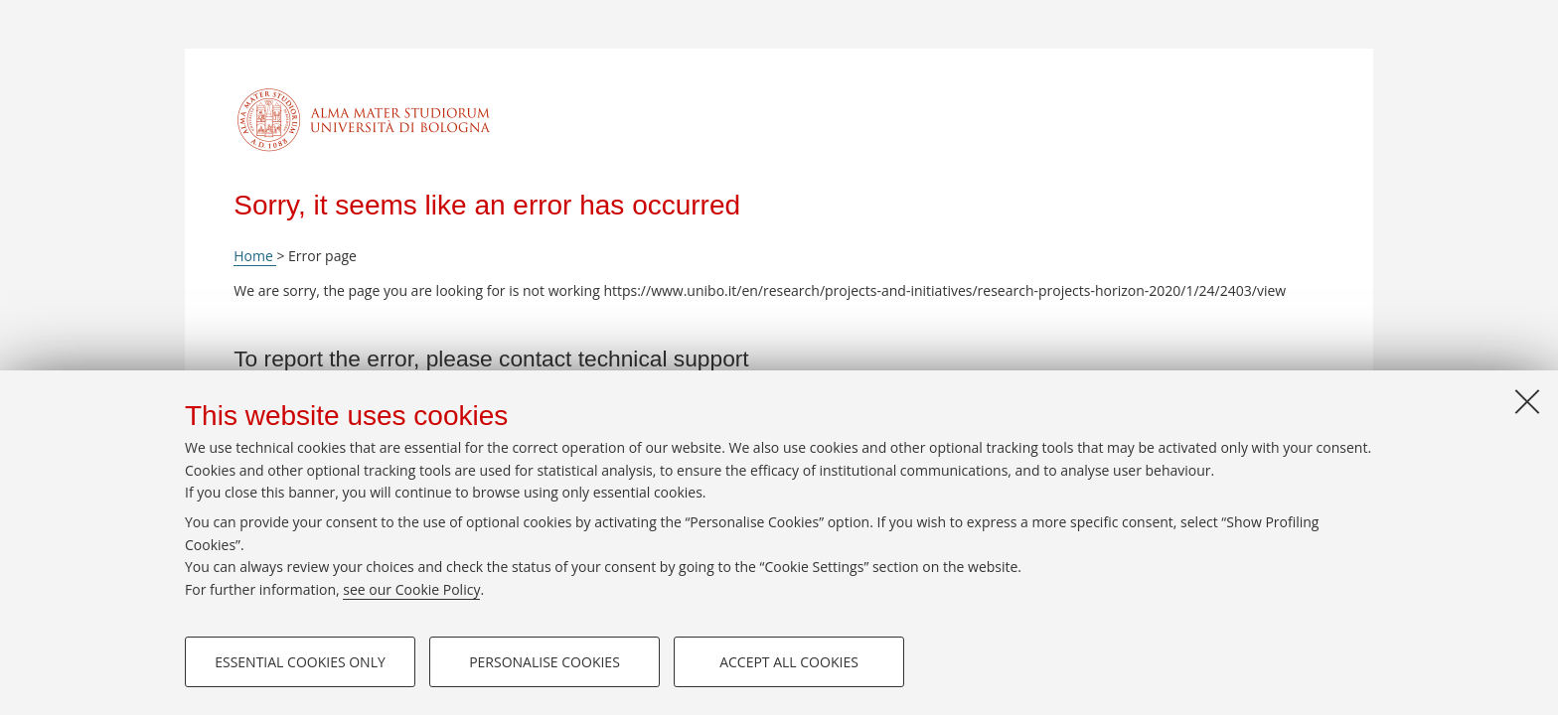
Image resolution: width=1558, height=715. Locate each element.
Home (255, 255)
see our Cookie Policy (411, 589)
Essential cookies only (300, 661)
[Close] (1527, 401)
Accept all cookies (788, 661)
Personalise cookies (544, 661)
